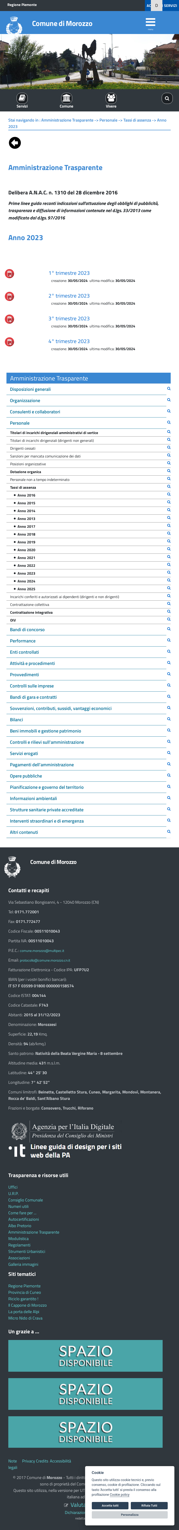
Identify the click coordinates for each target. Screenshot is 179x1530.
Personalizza (130, 1514)
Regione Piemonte (22, 4)
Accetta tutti (110, 1505)
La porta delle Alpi (23, 1312)
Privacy (28, 1461)
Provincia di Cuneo (24, 1292)
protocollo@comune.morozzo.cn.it (45, 960)
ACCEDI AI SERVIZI (162, 5)
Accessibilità (60, 1461)
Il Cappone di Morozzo (27, 1305)
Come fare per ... (22, 1213)
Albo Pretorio (19, 1226)
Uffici (13, 1187)
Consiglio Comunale (25, 1200)
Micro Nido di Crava (25, 1318)
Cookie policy (119, 1495)
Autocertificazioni (23, 1219)
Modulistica (18, 1238)
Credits (42, 1461)
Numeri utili (18, 1206)
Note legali (12, 1464)
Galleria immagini (23, 1264)
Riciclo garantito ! (23, 1299)
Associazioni (19, 1258)
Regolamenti (19, 1245)
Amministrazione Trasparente (33, 1232)
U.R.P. (13, 1193)
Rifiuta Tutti (149, 1505)
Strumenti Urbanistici (26, 1251)
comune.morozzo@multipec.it (42, 950)
